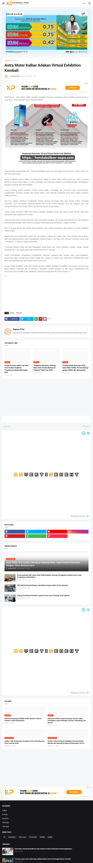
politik (50, 837)
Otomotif (19, 313)
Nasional (5, 818)
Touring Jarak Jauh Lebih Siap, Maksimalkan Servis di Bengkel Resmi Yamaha (43, 859)
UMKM (42, 837)
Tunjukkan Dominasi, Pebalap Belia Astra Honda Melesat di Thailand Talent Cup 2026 (44, 367)
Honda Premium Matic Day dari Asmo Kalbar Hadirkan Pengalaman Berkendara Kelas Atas (16, 368)
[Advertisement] (46, 293)
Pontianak (33, 837)
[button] (3, 3)
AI (4, 837)
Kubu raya (22, 837)
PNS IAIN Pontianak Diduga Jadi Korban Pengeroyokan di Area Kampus (42, 585)
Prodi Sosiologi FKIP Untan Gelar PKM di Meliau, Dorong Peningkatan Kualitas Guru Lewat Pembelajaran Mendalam (49, 576)
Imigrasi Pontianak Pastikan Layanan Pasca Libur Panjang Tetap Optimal (43, 595)
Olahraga (5, 822)
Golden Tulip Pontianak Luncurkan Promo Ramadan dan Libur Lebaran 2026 (25, 742)
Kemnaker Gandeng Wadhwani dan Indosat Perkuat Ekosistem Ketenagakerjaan (43, 849)
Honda (14, 60)
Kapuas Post (18, 329)
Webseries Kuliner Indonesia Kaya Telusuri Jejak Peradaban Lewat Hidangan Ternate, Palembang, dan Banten (67, 721)
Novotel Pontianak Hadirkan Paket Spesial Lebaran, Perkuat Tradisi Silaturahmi (23, 720)
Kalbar (4, 810)
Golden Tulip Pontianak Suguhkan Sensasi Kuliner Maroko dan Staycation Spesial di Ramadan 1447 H (66, 742)
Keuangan (12, 837)
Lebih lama (85, 426)
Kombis (5, 814)
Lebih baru (7, 426)
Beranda (7, 60)
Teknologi (5, 826)
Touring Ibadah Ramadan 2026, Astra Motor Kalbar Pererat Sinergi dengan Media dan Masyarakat (75, 367)
